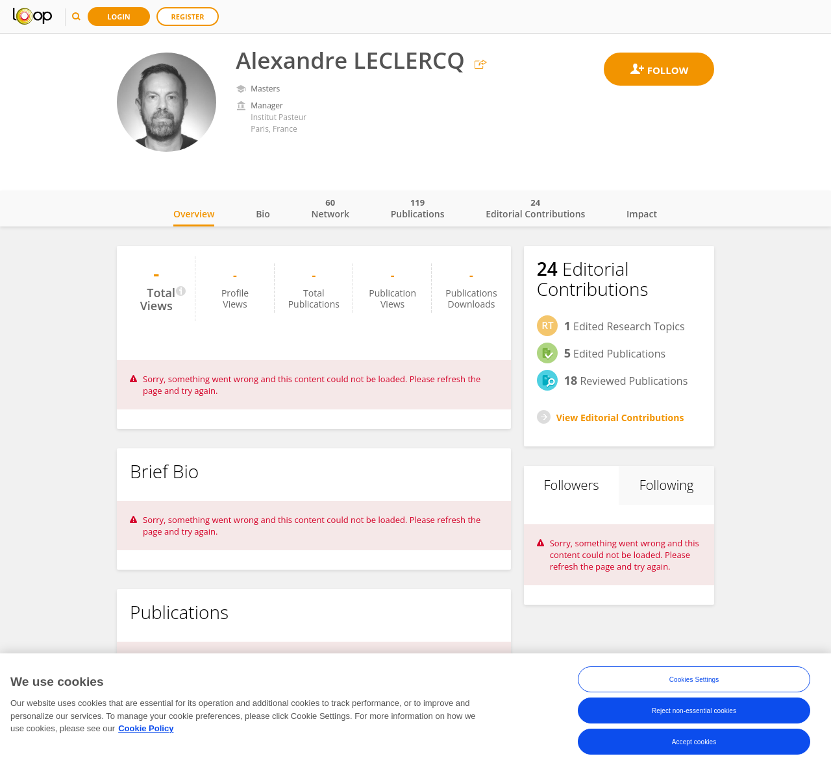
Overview (193, 214)
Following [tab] (666, 485)
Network (330, 208)
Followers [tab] (571, 485)
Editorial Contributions (535, 208)
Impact (641, 214)
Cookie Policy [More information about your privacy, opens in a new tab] (145, 731)
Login (118, 16)
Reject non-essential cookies (694, 712)
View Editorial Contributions (620, 417)
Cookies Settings (694, 681)
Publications (418, 208)
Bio (263, 214)
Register (188, 16)
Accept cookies (694, 743)
